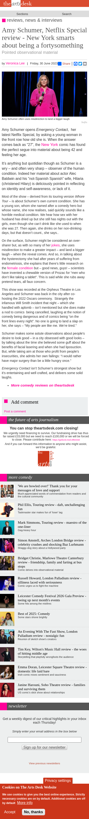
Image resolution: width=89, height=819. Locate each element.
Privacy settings (58, 781)
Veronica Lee (15, 63)
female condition (20, 268)
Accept (9, 812)
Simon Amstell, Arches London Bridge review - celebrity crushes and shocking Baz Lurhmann (52, 542)
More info (25, 803)
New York (50, 144)
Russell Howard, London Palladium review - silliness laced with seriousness (49, 580)
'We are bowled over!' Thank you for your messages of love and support (47, 488)
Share (64, 64)
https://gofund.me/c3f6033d (66, 439)
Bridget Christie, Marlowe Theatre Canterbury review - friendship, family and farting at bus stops (51, 562)
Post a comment (15, 411)
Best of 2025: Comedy (34, 614)
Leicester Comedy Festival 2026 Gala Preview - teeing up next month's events (52, 598)
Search (66, 14)
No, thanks (33, 812)
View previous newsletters (44, 763)
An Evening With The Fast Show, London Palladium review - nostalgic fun (47, 633)
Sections (22, 14)
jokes (55, 245)
